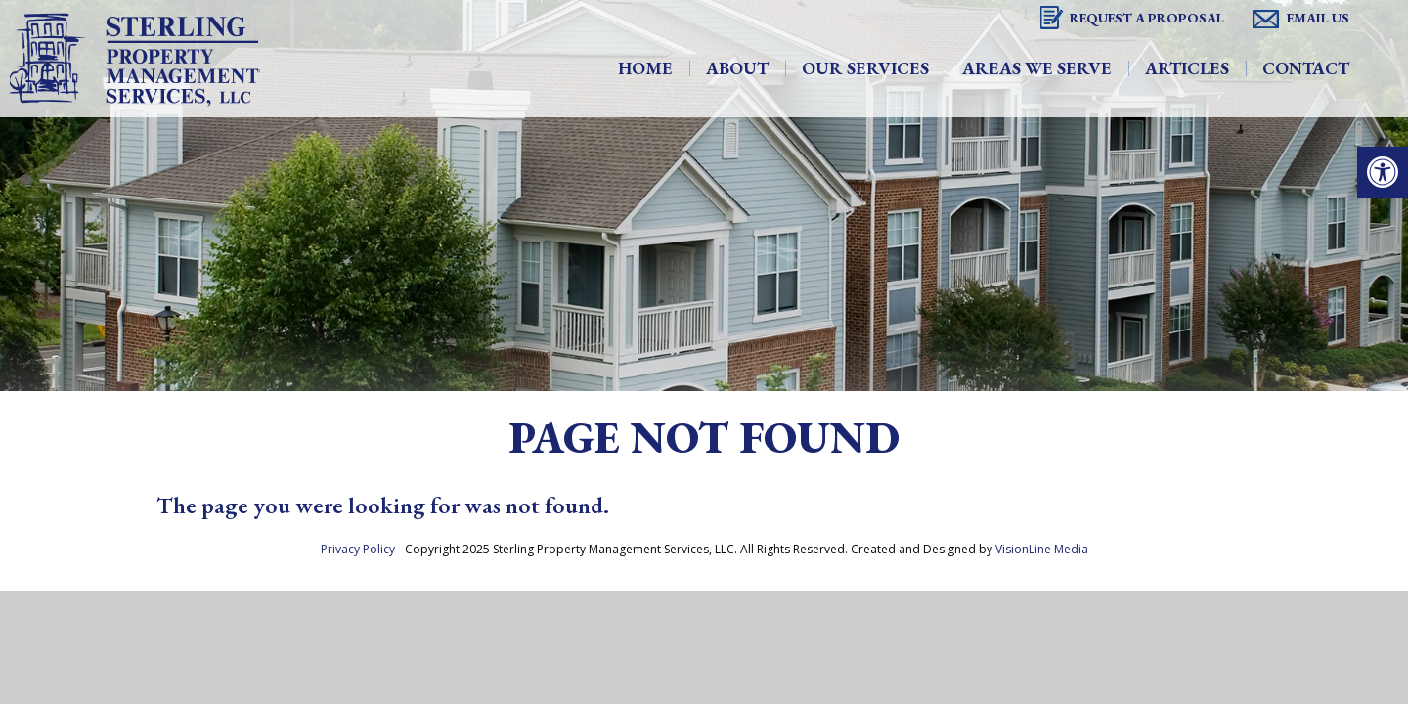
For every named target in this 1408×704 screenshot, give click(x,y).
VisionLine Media (1041, 549)
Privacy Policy (358, 549)
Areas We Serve (1037, 68)
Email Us (1318, 17)
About (737, 68)
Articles (1187, 68)
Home (645, 68)
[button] (1382, 172)
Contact (1305, 68)
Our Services (865, 68)
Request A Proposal (1147, 17)
